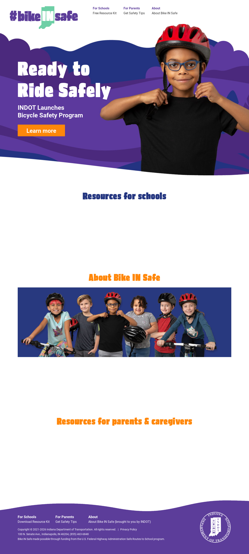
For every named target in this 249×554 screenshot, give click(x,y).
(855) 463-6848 (79, 534)
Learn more (41, 130)
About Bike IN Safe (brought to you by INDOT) (119, 521)
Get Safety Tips (134, 13)
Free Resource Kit (105, 13)
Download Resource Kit (34, 521)
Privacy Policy (128, 529)
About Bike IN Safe (164, 13)
